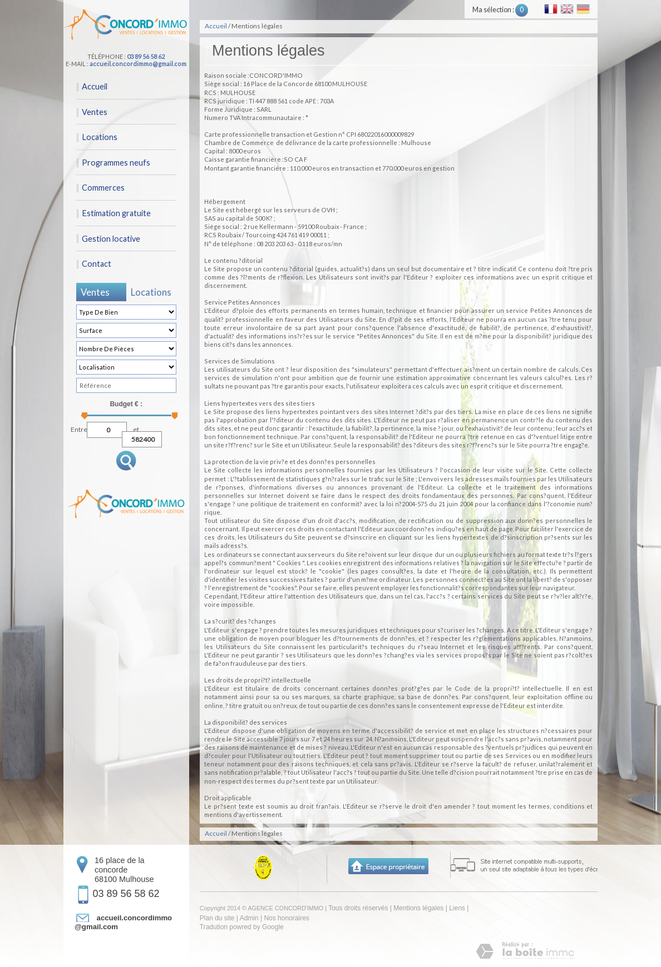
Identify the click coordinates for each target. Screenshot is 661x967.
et (136, 428)
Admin (249, 918)
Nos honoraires (286, 918)
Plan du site (217, 918)
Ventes (94, 112)
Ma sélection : (500, 10)
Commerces (103, 187)
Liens (457, 908)
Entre (79, 428)
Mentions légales (418, 908)
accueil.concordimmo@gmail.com (138, 63)
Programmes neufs (116, 162)
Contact (96, 263)
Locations (99, 137)
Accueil (94, 86)
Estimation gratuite (116, 213)
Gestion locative (111, 238)
